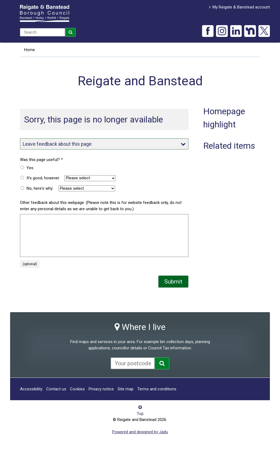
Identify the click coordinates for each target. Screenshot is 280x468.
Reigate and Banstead (44, 13)
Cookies (77, 389)
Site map (125, 389)
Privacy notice (101, 389)
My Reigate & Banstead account (241, 7)
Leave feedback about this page (104, 144)
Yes (30, 167)
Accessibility (31, 389)
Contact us (56, 389)
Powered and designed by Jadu (140, 431)
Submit (173, 281)
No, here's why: (40, 188)
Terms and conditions (156, 389)
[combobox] (42, 32)
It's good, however (43, 178)
